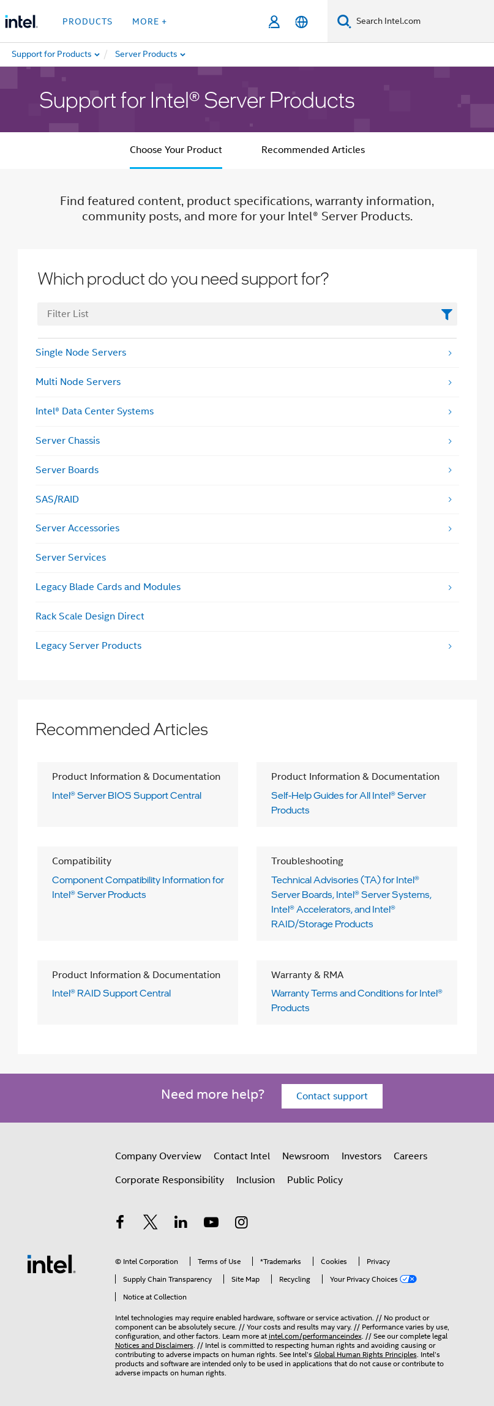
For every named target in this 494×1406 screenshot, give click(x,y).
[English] (301, 22)
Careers (410, 1156)
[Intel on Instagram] (241, 1224)
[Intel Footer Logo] (51, 1263)
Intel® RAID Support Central (111, 993)
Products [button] (87, 21)
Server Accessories (77, 528)
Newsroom (305, 1156)
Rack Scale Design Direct (90, 616)
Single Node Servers (81, 352)
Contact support (332, 1096)
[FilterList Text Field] (247, 314)
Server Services (71, 558)
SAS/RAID (57, 499)
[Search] (344, 21)
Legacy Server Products (88, 646)
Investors (361, 1156)
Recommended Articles (313, 150)
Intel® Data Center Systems (95, 411)
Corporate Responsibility (169, 1180)
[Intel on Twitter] (150, 1224)
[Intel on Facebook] (120, 1224)
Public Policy (315, 1180)
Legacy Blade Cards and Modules (108, 587)
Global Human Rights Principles (365, 1354)
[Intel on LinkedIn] (181, 1224)
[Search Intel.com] (422, 21)
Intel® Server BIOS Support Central (126, 795)
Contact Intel (242, 1156)
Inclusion (255, 1180)
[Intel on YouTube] (211, 1224)
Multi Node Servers (78, 382)
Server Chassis (68, 441)
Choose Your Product (176, 150)
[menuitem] (175, 54)
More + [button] (149, 21)
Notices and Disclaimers (154, 1345)
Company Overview (158, 1156)
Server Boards (67, 470)
